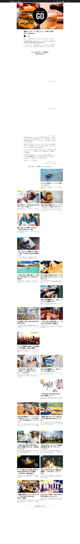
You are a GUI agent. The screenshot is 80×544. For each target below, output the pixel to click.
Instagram (50, 163)
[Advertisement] (40, 528)
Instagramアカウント (38, 41)
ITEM (41, 261)
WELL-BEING (19, 238)
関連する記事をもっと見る (40, 506)
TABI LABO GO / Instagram (53, 162)
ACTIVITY (19, 191)
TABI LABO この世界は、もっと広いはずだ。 (40, 167)
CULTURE (42, 308)
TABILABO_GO (46, 163)
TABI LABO (54, 163)
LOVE (18, 403)
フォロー (31, 160)
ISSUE (42, 481)
